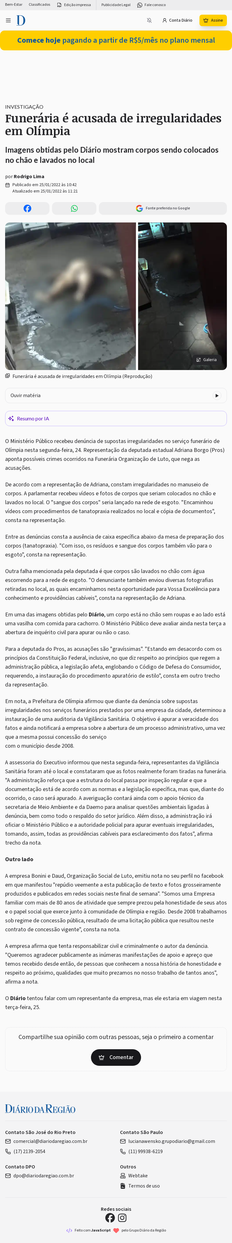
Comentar (116, 1057)
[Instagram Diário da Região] (122, 1218)
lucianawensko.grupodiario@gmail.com (167, 1141)
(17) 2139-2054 (25, 1151)
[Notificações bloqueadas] (149, 20)
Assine (213, 20)
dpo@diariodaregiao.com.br (39, 1175)
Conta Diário (177, 20)
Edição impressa (73, 5)
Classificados (39, 4)
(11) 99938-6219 (141, 1151)
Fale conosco (151, 5)
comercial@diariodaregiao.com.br (46, 1141)
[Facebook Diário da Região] (110, 1218)
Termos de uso (140, 1185)
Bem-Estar (13, 4)
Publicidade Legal (116, 5)
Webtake (134, 1175)
